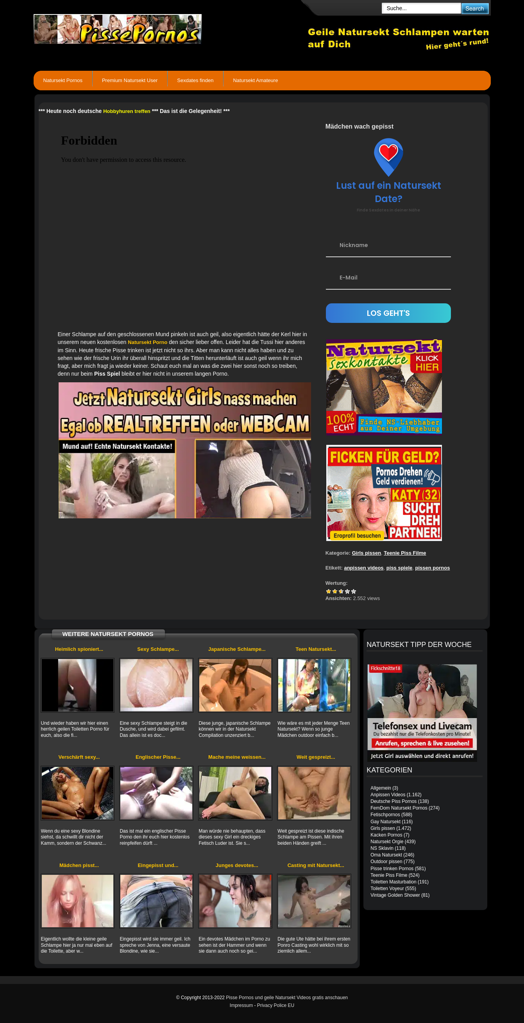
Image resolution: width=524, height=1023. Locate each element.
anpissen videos (363, 568)
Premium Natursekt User (129, 80)
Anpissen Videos (387, 794)
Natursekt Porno (147, 342)
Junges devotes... (237, 865)
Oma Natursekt (386, 855)
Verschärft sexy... (79, 757)
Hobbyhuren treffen (126, 111)
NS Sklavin (381, 848)
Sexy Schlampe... (158, 649)
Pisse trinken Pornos (391, 868)
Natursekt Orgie (386, 841)
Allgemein (380, 788)
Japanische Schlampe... (237, 649)
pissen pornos (432, 568)
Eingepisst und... (158, 865)
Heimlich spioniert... (79, 649)
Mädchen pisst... (79, 865)
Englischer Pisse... (158, 757)
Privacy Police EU (275, 1005)
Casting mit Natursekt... (316, 865)
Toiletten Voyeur (387, 888)
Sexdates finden (195, 80)
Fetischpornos (385, 814)
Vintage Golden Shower (395, 895)
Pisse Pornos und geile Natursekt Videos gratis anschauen (287, 997)
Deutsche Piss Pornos (393, 801)
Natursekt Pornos (62, 80)
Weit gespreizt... (316, 757)
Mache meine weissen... (237, 757)
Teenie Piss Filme (405, 553)
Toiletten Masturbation (393, 882)
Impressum (241, 1005)
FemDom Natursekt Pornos (398, 808)
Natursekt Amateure (255, 80)
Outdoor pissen (386, 861)
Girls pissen (366, 553)
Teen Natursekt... (315, 649)
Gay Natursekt (385, 821)
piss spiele (399, 568)
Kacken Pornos (386, 835)
